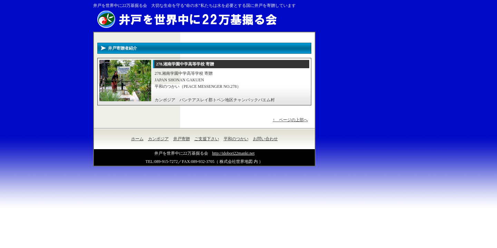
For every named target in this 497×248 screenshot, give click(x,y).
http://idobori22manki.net (233, 153)
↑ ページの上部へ (290, 119)
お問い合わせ (265, 138)
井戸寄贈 (181, 138)
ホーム (137, 138)
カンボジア (158, 138)
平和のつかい (236, 138)
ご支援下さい (206, 138)
